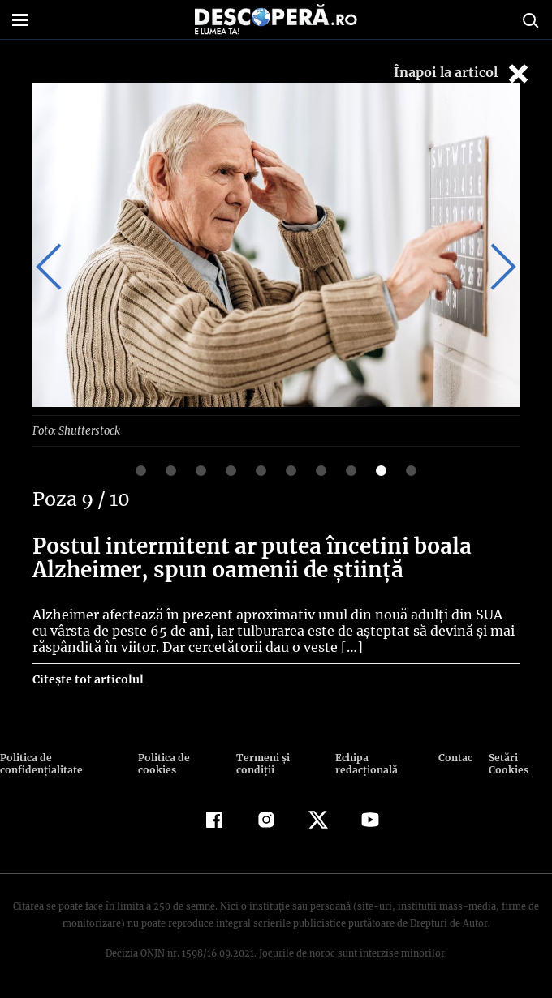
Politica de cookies (162, 763)
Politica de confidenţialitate (40, 763)
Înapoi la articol (463, 73)
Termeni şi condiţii (261, 763)
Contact (455, 757)
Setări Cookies (508, 763)
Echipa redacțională (364, 763)
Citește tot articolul (87, 678)
